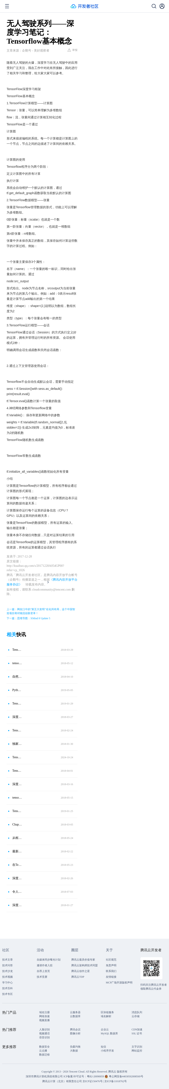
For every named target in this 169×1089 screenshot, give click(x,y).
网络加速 (44, 1016)
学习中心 (7, 982)
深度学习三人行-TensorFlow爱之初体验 (17, 878)
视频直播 (44, 1020)
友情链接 (111, 976)
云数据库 (75, 1016)
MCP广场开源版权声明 (119, 982)
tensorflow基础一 (17, 663)
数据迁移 (44, 1054)
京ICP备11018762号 (115, 1081)
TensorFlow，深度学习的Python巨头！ (17, 757)
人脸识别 (44, 1029)
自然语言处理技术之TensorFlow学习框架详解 (17, 676)
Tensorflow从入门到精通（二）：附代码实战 (17, 649)
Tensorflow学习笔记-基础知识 (17, 811)
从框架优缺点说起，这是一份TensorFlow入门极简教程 (17, 838)
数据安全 (44, 1046)
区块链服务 (107, 1012)
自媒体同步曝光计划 (49, 959)
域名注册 (44, 1012)
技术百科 (7, 988)
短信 (103, 1046)
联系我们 (111, 971)
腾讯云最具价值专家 (83, 959)
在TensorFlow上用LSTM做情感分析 (17, 864)
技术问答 (7, 965)
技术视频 (7, 976)
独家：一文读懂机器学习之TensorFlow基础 (17, 743)
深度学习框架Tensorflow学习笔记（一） (17, 784)
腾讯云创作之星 (80, 971)
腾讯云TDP (77, 976)
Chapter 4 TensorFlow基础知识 (17, 824)
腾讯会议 (75, 1029)
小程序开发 (107, 1050)
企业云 (105, 1029)
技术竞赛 (42, 976)
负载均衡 (75, 1046)
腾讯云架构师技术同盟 (84, 965)
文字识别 (137, 1046)
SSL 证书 (137, 1033)
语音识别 (44, 1037)
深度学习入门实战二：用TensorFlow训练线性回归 (17, 905)
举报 (72, 50)
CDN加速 (137, 1029)
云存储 (136, 1016)
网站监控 (137, 1050)
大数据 (74, 1050)
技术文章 (7, 959)
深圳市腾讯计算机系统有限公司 (44, 1076)
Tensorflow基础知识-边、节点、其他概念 (17, 703)
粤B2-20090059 (96, 1076)
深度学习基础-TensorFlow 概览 (17, 717)
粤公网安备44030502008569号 (126, 1076)
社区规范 (111, 959)
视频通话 (44, 1033)
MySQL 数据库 (109, 1033)
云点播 (43, 1050)
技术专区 (7, 994)
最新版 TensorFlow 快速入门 (17, 851)
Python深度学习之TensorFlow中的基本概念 (17, 690)
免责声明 (111, 965)
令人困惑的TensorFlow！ (17, 891)
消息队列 (137, 1012)
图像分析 (75, 1033)
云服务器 (75, 1012)
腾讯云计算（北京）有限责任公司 (62, 1081)
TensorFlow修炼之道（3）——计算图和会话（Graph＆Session (17, 730)
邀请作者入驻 (45, 965)
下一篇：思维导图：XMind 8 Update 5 (28, 618)
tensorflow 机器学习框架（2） (17, 797)
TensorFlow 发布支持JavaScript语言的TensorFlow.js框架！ (17, 770)
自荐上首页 (43, 971)
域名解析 (106, 1016)
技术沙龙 (7, 971)
